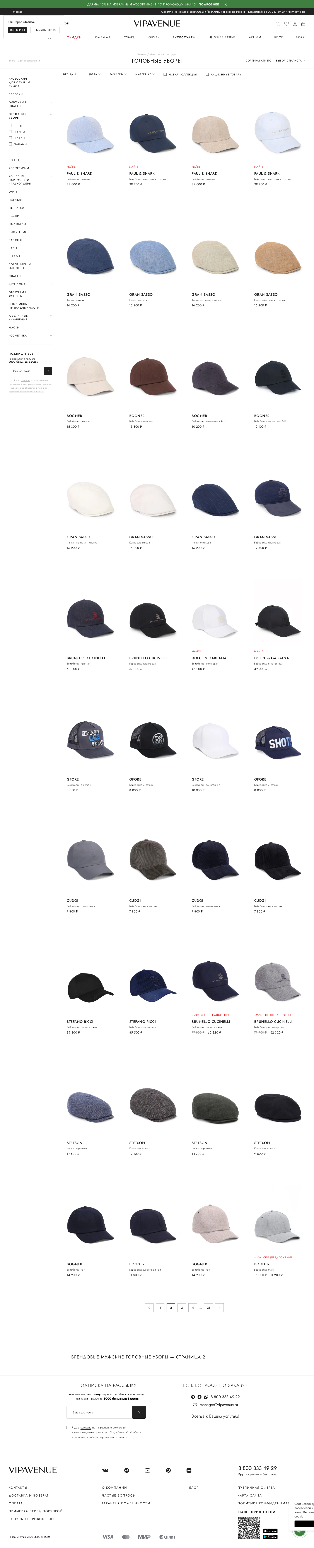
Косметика (18, 336)
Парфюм (16, 200)
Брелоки (16, 94)
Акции (255, 37)
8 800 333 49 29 (274, 12)
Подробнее (209, 4)
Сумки (130, 37)
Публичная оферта (256, 1487)
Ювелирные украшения (18, 317)
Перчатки (16, 208)
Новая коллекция (183, 75)
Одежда (103, 37)
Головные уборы (17, 116)
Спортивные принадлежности (24, 306)
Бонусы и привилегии (31, 1519)
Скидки (74, 37)
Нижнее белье (222, 37)
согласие (25, 380)
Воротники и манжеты (20, 266)
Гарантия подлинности (126, 1503)
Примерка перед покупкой (36, 1511)
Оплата (16, 1503)
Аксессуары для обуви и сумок (19, 82)
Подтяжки (17, 224)
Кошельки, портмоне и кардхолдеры (20, 180)
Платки (15, 276)
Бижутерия (18, 232)
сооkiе (228, 1516)
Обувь (154, 37)
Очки (13, 192)
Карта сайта (250, 1495)
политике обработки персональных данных (28, 389)
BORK (300, 37)
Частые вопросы (119, 1495)
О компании (114, 1487)
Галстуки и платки (18, 104)
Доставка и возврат (29, 1495)
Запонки (16, 240)
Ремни (14, 216)
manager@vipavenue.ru (219, 1404)
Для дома (17, 284)
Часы (13, 248)
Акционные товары (226, 75)
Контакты (18, 1487)
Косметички (19, 168)
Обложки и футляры (18, 294)
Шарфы (14, 256)
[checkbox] (26, 126)
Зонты (14, 160)
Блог (278, 37)
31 (208, 1307)
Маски (14, 328)
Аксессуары (184, 37)
